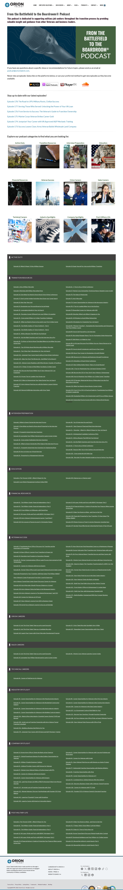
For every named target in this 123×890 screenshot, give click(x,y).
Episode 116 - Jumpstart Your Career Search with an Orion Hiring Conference (36, 355)
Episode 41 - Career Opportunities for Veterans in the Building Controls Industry (37, 712)
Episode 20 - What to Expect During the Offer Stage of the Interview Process (36, 443)
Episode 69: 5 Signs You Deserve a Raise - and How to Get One (84, 512)
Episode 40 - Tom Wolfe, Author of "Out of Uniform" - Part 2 (31, 329)
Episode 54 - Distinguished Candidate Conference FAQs (82, 434)
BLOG (76, 5)
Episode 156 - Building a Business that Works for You (29, 728)
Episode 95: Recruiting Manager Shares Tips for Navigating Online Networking (89, 335)
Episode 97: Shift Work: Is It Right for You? (78, 339)
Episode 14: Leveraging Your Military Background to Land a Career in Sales (35, 436)
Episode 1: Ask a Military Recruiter (24, 287)
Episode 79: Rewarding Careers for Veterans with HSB (81, 310)
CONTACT (94, 5)
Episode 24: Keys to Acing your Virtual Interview (28, 451)
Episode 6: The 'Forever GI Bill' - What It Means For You (30, 478)
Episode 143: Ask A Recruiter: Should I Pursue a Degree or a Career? (33, 585)
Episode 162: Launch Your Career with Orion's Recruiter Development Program (37, 633)
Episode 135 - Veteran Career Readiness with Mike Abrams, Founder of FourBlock (37, 363)
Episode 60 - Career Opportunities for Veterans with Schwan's (32, 778)
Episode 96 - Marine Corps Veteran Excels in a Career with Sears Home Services (89, 560)
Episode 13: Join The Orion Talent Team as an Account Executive (32, 625)
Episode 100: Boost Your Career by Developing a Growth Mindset (85, 353)
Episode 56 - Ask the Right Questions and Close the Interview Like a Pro (34, 337)
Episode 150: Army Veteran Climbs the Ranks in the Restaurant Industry (34, 589)
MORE (102, 5)
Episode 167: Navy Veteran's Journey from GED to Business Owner (33, 601)
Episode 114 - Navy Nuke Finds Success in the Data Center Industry (85, 575)
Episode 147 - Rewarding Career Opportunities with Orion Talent (85, 629)
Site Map (50, 884)
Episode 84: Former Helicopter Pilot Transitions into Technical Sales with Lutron (89, 550)
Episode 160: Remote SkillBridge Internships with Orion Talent (32, 390)
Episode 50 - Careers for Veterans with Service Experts (29, 566)
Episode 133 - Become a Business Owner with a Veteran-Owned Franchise (87, 783)
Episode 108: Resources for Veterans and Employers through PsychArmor (87, 357)
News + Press (53, 872)
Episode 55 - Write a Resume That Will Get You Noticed (30, 333)
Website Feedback (42, 884)
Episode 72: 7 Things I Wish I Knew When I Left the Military (83, 825)
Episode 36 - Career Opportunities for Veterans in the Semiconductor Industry (36, 708)
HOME (35, 5)
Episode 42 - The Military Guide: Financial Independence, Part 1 (32, 502)
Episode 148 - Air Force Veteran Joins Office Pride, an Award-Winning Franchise (89, 718)
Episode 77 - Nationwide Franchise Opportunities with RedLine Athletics (87, 768)
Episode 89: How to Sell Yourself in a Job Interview (80, 331)
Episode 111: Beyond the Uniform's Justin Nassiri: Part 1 (82, 841)
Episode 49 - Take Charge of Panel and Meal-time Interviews (83, 426)
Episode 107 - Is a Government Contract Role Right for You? (83, 710)
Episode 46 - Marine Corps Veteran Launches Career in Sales (83, 653)
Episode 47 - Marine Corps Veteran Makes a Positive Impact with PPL (34, 770)
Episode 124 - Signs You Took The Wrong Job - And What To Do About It (35, 359)
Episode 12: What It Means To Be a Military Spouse (28, 266)
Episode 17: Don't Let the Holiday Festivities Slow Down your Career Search (36, 298)
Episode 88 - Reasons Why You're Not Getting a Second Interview (85, 449)
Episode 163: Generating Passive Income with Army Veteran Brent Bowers (87, 400)
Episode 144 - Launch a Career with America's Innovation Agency (32, 801)
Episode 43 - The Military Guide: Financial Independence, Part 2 (32, 506)
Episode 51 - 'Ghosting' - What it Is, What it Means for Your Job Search (86, 430)
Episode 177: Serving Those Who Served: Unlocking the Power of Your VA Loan (40, 106)
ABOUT (69, 5)
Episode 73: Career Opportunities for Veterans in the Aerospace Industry (87, 302)
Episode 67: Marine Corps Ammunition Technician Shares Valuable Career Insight (89, 291)
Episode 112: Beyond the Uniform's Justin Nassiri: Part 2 (82, 845)
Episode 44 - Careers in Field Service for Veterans (28, 678)
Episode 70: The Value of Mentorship (76, 294)
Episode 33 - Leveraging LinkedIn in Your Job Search (29, 310)
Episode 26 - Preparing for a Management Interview (29, 455)
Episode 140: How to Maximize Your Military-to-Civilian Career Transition (88, 376)
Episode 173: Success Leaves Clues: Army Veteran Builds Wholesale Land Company (41, 126)
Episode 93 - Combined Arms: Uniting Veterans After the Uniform (85, 779)
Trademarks (33, 884)
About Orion (53, 869)
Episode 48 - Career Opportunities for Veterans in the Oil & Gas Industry (87, 699)
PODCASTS (85, 5)
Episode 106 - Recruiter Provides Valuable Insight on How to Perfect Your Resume (90, 457)
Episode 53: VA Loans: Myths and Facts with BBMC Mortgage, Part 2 (86, 502)
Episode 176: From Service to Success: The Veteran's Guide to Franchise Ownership (42, 111)
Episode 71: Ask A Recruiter (74, 298)
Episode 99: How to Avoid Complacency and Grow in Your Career (85, 349)
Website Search (54, 874)
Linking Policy (26, 884)
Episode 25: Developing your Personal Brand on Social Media (31, 306)
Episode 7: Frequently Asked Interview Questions (28, 432)
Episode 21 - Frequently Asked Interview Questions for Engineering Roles (35, 447)
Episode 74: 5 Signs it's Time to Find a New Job (79, 829)
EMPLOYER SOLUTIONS (46, 5)
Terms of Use (10, 884)
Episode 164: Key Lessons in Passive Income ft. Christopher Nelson (33, 522)
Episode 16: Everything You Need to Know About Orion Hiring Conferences (36, 294)
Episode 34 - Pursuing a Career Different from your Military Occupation (34, 314)
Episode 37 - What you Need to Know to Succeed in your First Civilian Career (36, 322)
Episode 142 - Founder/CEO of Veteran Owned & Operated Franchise (86, 791)
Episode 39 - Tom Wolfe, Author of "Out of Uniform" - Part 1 (31, 326)
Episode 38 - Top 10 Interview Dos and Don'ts (79, 422)
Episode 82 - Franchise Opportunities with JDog (80, 772)
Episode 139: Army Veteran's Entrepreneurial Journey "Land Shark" (33, 518)
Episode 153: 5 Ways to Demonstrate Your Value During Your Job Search (35, 380)
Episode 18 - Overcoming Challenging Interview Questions (31, 440)
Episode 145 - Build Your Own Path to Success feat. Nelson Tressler (85, 583)
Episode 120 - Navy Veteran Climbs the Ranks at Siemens (82, 579)
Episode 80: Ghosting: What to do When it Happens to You (83, 314)
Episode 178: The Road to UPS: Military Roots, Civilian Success (33, 101)
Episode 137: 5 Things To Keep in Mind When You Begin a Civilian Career (35, 366)
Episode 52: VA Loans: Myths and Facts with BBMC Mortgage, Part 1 (34, 514)
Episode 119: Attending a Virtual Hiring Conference (81, 361)
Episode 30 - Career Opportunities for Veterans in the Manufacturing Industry (36, 699)
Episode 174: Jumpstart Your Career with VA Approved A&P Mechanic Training (40, 121)
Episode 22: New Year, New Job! (23, 302)
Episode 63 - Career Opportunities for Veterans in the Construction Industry (88, 702)
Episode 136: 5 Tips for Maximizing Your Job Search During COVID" (86, 368)
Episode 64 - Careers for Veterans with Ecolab (79, 758)
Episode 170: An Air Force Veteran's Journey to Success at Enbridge (33, 605)
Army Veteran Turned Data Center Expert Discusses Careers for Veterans (35, 581)
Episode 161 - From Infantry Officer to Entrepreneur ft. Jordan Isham (86, 587)
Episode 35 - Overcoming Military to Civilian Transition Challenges (33, 318)
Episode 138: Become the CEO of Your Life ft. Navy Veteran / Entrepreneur (87, 372)
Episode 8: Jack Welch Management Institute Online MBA (31, 482)
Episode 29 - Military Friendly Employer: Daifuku (28, 762)
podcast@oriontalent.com (18, 71)
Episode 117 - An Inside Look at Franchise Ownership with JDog (32, 787)
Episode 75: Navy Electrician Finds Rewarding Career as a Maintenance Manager (89, 546)
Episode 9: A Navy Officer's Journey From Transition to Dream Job (33, 552)
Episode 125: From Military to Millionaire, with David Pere (31, 510)
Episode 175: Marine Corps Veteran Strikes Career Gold (30, 116)
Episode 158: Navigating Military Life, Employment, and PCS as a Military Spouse (89, 396)
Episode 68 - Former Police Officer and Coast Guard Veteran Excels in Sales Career (38, 570)
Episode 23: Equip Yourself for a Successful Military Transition (84, 266)
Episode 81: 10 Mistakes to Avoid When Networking (81, 318)
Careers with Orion (56, 867)
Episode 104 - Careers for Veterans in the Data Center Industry (84, 706)
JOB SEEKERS (60, 5)
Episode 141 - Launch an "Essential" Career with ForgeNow (31, 797)
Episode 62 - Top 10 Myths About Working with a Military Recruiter (33, 347)
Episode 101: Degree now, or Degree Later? (78, 478)
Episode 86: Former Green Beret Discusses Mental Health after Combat (87, 833)
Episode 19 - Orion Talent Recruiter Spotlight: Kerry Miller (83, 625)
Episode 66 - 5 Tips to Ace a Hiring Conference (79, 287)
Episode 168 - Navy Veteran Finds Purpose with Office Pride (83, 722)
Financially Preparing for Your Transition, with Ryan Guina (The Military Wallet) (37, 573)
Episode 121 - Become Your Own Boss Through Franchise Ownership (86, 714)
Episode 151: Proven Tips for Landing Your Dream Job (29, 376)
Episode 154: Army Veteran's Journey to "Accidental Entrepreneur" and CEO (36, 593)
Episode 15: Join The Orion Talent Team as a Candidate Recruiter (32, 629)
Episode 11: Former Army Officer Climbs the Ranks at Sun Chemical (33, 752)
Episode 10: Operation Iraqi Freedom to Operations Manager (31, 556)
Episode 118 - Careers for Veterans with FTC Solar (80, 787)
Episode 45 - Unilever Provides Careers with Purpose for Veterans (33, 766)
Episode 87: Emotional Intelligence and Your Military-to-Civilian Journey (87, 837)
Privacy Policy (18, 884)
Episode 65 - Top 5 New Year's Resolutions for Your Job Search (32, 351)
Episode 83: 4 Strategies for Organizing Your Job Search (82, 322)
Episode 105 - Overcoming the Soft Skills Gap (79, 453)
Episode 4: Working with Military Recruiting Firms (28, 291)
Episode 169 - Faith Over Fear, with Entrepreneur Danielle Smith (84, 591)
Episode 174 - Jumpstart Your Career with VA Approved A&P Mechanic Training (37, 732)
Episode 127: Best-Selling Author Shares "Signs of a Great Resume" (85, 364)
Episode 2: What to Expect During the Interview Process (30, 422)
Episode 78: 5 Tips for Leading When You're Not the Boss (82, 306)
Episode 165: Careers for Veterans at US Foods (27, 597)
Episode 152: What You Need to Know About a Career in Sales (84, 386)
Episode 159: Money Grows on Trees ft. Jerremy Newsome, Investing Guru (87, 522)
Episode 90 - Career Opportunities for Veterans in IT (81, 776)
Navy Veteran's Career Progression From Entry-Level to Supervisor (33, 577)
